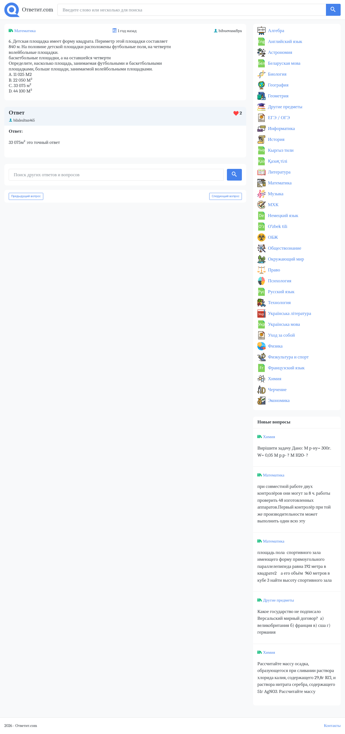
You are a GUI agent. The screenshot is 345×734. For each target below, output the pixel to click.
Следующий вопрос (225, 196)
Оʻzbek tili (277, 226)
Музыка (275, 193)
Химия (274, 378)
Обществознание (284, 248)
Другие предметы (284, 106)
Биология (277, 74)
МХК (272, 204)
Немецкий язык (282, 215)
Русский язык (280, 291)
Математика (25, 30)
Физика (275, 346)
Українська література (289, 313)
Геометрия (277, 95)
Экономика (278, 400)
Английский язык (284, 41)
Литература (279, 172)
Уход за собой (281, 335)
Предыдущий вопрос (26, 196)
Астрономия (279, 52)
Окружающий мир (285, 259)
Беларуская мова (283, 63)
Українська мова (283, 324)
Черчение (277, 389)
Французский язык (286, 367)
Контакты (332, 725)
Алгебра (275, 30)
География (277, 85)
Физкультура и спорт (288, 357)
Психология (279, 280)
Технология (279, 302)
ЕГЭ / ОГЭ (278, 117)
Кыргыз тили (280, 150)
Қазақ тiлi (277, 161)
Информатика (281, 128)
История (276, 139)
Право (273, 269)
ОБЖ (272, 237)
